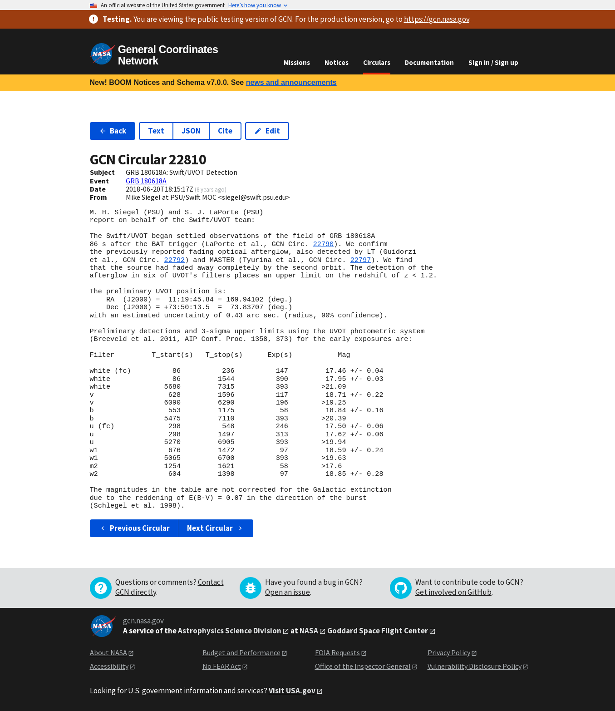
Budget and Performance (241, 652)
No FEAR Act (221, 666)
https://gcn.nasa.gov (436, 19)
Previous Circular (134, 528)
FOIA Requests (337, 652)
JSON (191, 131)
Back (113, 131)
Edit (267, 131)
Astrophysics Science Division (229, 631)
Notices (337, 62)
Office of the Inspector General (363, 666)
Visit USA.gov (292, 691)
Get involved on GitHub (453, 592)
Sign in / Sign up (493, 62)
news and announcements (291, 82)
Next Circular (215, 528)
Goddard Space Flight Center (377, 631)
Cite (225, 131)
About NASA (108, 652)
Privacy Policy (449, 652)
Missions (297, 62)
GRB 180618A (146, 180)
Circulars (376, 62)
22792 (174, 260)
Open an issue (287, 592)
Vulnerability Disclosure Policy (475, 666)
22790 (323, 244)
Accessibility (109, 666)
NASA (309, 631)
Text (156, 131)
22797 (360, 260)
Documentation (429, 62)
